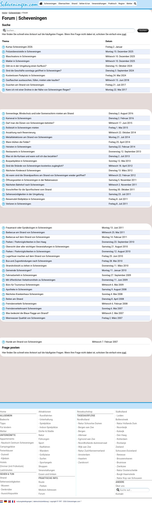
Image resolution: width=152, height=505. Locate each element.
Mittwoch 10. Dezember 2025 (120, 56)
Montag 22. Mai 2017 (116, 89)
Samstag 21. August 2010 (115, 246)
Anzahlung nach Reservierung (18, 132)
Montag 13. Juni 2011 (113, 227)
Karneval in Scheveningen (16, 118)
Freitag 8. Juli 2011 (118, 199)
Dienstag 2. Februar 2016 (121, 118)
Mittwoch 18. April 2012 (120, 166)
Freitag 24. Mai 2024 (116, 75)
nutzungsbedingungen (24, 501)
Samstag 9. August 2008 (114, 289)
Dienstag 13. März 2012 (120, 170)
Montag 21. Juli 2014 (119, 137)
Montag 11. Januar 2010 (114, 270)
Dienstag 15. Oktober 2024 (119, 66)
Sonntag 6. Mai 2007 (112, 308)
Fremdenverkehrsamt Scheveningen (22, 308)
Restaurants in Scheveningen (18, 151)
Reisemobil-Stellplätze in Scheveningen (23, 199)
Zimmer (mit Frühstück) (12, 466)
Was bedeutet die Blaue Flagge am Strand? (25, 313)
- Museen (4, 485)
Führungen (44, 439)
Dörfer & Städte (46, 431)
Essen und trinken (47, 474)
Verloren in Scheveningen (16, 204)
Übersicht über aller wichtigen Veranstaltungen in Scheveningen (35, 246)
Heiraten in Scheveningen (16, 147)
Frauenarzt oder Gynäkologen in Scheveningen (27, 227)
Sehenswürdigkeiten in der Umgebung (23, 194)
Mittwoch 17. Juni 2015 (120, 123)
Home (3, 411)
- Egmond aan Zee (86, 439)
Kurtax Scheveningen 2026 (17, 47)
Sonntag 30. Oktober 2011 (122, 189)
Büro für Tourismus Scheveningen (21, 285)
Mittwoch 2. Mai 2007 (113, 313)
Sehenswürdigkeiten (10, 481)
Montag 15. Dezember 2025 (119, 51)
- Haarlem (82, 458)
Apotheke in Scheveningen (17, 289)
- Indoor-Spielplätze (48, 427)
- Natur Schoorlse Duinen (89, 423)
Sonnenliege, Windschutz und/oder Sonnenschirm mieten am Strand (38, 113)
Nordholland (83, 419)
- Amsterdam (83, 454)
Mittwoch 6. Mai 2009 (113, 285)
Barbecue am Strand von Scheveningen (23, 232)
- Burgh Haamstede (125, 474)
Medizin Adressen (47, 490)
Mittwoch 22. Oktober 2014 (122, 132)
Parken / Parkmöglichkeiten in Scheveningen (26, 251)
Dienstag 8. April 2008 (113, 299)
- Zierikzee (121, 466)
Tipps (3, 423)
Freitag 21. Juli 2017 (116, 85)
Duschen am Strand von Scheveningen (23, 85)
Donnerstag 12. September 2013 (125, 151)
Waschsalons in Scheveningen (19, 56)
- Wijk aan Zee (84, 447)
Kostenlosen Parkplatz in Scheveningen (23, 75)
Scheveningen (50, 3)
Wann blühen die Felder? (16, 142)
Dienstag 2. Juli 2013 (119, 156)
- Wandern (44, 451)
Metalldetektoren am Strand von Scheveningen (27, 137)
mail (124, 34)
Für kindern (5, 427)
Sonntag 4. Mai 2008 (112, 294)
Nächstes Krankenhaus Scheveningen (22, 294)
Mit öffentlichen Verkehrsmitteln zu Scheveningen (28, 280)
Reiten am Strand (12, 299)
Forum (42, 493)
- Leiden (119, 415)
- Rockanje (121, 443)
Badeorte (4, 419)
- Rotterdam (121, 439)
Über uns (120, 486)
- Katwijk (120, 431)
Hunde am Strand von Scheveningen (22, 342)
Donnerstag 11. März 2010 (115, 265)
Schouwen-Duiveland (126, 451)
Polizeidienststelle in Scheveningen (21, 51)
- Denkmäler (6, 489)
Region (121, 3)
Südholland (121, 411)
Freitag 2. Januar (114, 47)
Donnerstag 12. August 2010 (116, 251)
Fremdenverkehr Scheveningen (19, 303)
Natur (41, 435)
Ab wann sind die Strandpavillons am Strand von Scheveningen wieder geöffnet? (44, 175)
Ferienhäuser (6, 450)
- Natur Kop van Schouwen (129, 478)
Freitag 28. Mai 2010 (112, 261)
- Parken (43, 486)
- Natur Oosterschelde (126, 470)
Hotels (3, 462)
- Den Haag (121, 435)
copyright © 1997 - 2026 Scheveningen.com (65, 501)
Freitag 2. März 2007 (112, 318)
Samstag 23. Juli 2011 (120, 194)
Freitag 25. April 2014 (119, 142)
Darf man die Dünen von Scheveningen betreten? (28, 123)
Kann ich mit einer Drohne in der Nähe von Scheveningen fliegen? (36, 89)
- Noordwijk (121, 427)
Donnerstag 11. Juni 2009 (114, 280)
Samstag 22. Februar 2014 (122, 147)
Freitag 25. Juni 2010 (112, 256)
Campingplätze (7, 446)
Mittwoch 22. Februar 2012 (122, 175)
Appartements (7, 439)
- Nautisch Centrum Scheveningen (17, 443)
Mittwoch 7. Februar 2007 (105, 342)
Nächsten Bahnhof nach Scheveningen (23, 184)
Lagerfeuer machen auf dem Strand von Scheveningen (31, 256)
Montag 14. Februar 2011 (114, 237)
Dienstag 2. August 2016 (121, 113)
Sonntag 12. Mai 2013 (120, 161)
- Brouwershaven (124, 458)
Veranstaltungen (99, 3)
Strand (74, 3)
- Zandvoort (83, 462)
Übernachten (64, 3)
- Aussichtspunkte (9, 493)
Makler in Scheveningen (16, 61)
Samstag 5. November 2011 (123, 180)
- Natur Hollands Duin (126, 423)
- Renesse (120, 454)
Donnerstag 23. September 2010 (118, 242)
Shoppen (43, 466)
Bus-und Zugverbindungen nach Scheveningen (27, 261)
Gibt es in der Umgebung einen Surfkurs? (24, 66)
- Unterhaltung (46, 419)
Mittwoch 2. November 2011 (123, 184)
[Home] (41, 3)
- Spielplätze (45, 423)
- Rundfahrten (45, 415)
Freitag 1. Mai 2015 (118, 127)
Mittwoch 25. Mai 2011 (113, 232)
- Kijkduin (4, 458)
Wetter (129, 3)
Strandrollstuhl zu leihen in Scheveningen (24, 265)
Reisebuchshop (84, 411)
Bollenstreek (122, 419)
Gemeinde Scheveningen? (17, 270)
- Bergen (81, 431)
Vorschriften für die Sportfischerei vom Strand (27, 189)
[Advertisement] (76, 102)
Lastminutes (6, 470)
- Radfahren (44, 447)
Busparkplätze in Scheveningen (19, 161)
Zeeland (120, 447)
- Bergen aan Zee (85, 427)
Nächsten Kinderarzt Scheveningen (21, 170)
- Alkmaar (82, 435)
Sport (41, 443)
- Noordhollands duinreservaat (92, 443)
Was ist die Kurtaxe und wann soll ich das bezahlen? (30, 156)
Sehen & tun (84, 3)
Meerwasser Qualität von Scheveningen (23, 318)
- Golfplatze (44, 454)
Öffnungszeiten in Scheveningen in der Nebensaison (30, 180)
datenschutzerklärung (40, 501)
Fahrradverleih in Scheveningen (19, 275)
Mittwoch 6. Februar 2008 (114, 303)
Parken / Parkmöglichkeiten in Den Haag (24, 242)
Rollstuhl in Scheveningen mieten (20, 127)
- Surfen (42, 458)
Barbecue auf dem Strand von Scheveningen (26, 237)
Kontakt (119, 494)
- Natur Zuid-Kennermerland (91, 451)
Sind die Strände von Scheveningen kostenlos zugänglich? (33, 166)
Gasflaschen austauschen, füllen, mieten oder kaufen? (31, 80)
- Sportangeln (45, 462)
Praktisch (112, 3)
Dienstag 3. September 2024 (120, 70)
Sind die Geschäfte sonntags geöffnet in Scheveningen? (31, 70)
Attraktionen (45, 411)
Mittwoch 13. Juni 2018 (117, 80)
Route (41, 482)
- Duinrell (4, 454)
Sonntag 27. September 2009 (116, 275)
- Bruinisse (121, 462)
